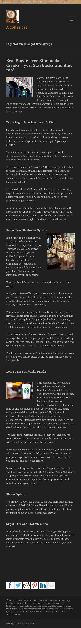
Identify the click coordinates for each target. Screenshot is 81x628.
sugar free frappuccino (39, 611)
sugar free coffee (20, 611)
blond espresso (48, 603)
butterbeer (60, 603)
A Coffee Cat (16, 27)
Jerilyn (29, 600)
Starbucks (50, 608)
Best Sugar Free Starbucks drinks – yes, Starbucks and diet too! (39, 65)
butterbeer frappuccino (16, 606)
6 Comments (14, 614)
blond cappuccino (32, 603)
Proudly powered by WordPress (20, 623)
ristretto (15, 608)
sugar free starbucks (58, 611)
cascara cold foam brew (52, 606)
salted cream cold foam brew (32, 608)
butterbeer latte (34, 606)
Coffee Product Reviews (47, 600)
